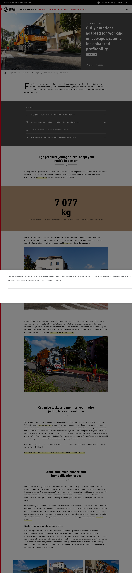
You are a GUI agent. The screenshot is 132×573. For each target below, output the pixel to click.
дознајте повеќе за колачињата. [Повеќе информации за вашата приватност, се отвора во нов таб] (54, 280)
